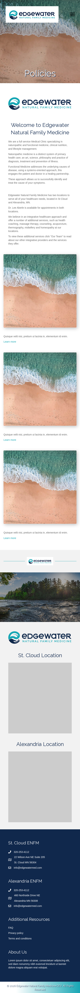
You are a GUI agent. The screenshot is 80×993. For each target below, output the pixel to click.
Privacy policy (15, 933)
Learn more (10, 341)
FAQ (10, 927)
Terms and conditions (20, 938)
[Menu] (72, 15)
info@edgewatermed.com (28, 867)
